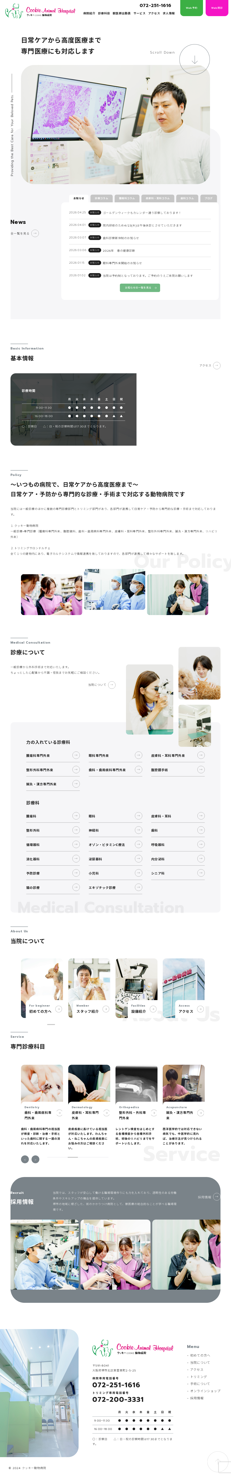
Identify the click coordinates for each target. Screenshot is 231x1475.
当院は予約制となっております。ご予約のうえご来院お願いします (148, 272)
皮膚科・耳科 (161, 812)
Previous (25, 1156)
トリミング (198, 1373)
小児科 (94, 869)
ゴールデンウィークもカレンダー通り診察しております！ (142, 212)
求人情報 (169, 13)
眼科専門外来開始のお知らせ (122, 260)
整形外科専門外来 (39, 766)
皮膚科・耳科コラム (158, 198)
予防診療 (33, 869)
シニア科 (158, 869)
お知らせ (79, 198)
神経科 (94, 826)
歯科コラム (187, 198)
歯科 (154, 826)
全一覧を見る (20, 233)
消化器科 (33, 855)
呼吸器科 (158, 841)
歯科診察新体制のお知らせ (121, 236)
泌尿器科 (95, 855)
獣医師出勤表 (122, 13)
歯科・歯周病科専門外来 (107, 766)
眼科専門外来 (99, 751)
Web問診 (217, 8)
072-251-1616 (155, 5)
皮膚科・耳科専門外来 (168, 751)
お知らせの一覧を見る (138, 284)
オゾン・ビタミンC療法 (107, 841)
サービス (140, 13)
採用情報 (203, 1195)
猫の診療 (33, 883)
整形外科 (33, 826)
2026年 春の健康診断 (119, 248)
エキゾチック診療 (102, 883)
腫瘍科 (31, 812)
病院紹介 (89, 13)
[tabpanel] (42, 984)
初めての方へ (200, 1351)
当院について (96, 681)
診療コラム (101, 198)
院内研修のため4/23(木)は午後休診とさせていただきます (142, 224)
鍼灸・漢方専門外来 (41, 780)
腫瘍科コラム (127, 198)
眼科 (92, 812)
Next (35, 1156)
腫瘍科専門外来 (38, 751)
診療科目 (104, 13)
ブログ (209, 198)
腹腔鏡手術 (159, 766)
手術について (200, 1380)
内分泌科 (158, 855)
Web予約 (191, 8)
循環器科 (33, 841)
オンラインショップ (205, 1387)
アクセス (154, 13)
